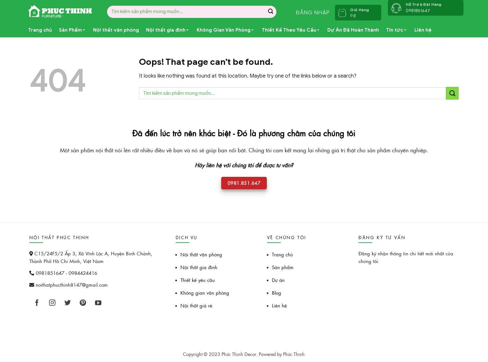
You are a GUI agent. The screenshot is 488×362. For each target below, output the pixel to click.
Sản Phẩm (72, 30)
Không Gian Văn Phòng (226, 30)
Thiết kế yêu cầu (197, 279)
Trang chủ (40, 30)
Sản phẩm (283, 267)
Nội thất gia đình (168, 30)
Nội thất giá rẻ (196, 305)
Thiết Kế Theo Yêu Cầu (291, 30)
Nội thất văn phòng (116, 30)
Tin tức (396, 30)
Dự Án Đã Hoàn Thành (353, 30)
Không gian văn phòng (204, 292)
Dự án (278, 279)
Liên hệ (423, 30)
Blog (276, 292)
